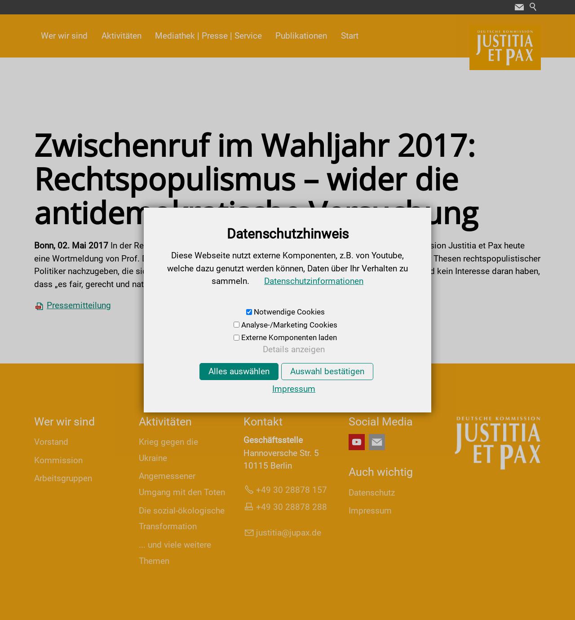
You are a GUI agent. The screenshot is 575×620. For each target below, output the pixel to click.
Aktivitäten (122, 36)
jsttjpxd (288, 532)
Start (349, 36)
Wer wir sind (64, 36)
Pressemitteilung (79, 305)
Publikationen (301, 36)
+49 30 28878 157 (291, 490)
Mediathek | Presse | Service (208, 36)
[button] (519, 7)
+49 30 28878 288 (291, 507)
